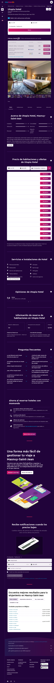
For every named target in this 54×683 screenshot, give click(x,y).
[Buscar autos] (2, 12)
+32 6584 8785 (11, 16)
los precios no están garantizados (40, 641)
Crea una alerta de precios (31, 426)
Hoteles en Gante (13, 615)
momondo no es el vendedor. (30, 646)
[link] (29, 434)
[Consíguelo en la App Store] (44, 667)
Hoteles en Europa (19, 6)
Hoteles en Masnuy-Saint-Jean (39, 6)
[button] (2, 2)
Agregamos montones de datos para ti (30, 648)
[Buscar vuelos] (2, 6)
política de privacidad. (42, 578)
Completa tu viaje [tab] (14, 602)
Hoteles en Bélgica (28, 6)
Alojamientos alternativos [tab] (26, 599)
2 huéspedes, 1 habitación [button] (15, 26)
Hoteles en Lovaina (13, 619)
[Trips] (2, 16)
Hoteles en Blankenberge (14, 629)
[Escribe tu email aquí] (31, 568)
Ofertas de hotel (11, 6)
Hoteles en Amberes (13, 613)
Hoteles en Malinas (13, 617)
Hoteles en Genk (12, 623)
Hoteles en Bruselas (13, 609)
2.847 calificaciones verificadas (22, 18)
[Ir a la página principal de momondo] (9, 2)
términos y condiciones (29, 578)
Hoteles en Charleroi (13, 621)
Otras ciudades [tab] (13, 599)
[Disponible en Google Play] (44, 664)
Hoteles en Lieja (12, 627)
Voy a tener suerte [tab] (39, 599)
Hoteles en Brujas (13, 611)
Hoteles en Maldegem (14, 625)
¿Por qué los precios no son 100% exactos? (30, 651)
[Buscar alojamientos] (2, 9)
